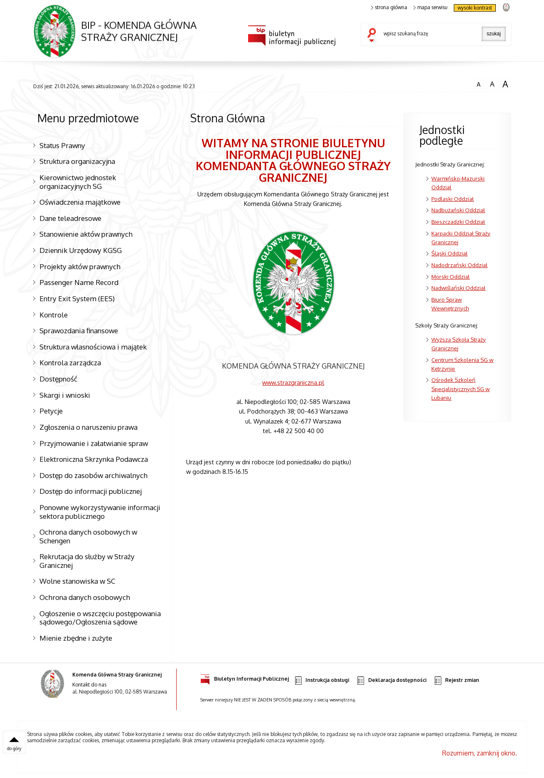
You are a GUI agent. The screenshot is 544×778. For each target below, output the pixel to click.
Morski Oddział (450, 276)
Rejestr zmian (456, 680)
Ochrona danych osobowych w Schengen (88, 536)
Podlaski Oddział (452, 198)
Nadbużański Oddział (458, 209)
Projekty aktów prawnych (80, 266)
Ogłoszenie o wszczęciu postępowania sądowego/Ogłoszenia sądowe (100, 618)
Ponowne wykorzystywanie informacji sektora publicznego (99, 511)
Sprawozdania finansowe (78, 330)
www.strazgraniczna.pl (293, 382)
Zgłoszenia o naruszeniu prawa (88, 426)
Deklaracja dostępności (391, 680)
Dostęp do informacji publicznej (90, 491)
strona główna (389, 7)
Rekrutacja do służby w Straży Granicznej (87, 561)
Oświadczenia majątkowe (80, 201)
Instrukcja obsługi (321, 680)
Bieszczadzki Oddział (458, 221)
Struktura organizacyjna (77, 161)
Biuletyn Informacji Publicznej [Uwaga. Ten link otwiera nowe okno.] (244, 677)
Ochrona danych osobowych (84, 597)
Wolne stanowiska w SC (77, 580)
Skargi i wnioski (64, 394)
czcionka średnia (492, 84)
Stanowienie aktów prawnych (86, 233)
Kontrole (53, 314)
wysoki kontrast (475, 8)
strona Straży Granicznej (506, 7)
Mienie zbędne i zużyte (75, 637)
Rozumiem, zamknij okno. (479, 753)
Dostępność (58, 378)
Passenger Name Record (78, 282)
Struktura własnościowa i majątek (93, 346)
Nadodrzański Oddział (459, 264)
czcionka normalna (478, 83)
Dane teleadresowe (70, 218)
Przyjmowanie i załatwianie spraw (93, 443)
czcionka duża (505, 84)
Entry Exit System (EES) (77, 298)
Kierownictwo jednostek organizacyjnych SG (77, 182)
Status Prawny (62, 145)
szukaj (373, 35)
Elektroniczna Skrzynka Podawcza (93, 458)
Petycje (51, 410)
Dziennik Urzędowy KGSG (80, 250)
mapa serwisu (431, 7)
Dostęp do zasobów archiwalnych (93, 475)
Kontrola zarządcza (70, 362)
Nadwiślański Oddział (458, 287)
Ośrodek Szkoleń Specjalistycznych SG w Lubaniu (460, 388)
